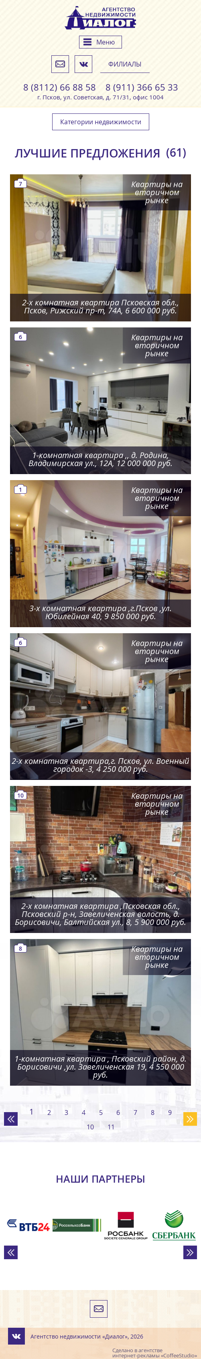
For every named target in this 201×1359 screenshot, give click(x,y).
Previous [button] (11, 1252)
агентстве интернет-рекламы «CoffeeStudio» (154, 1353)
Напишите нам (60, 64)
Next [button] (190, 1252)
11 (111, 1127)
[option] (28, 1225)
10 (90, 1127)
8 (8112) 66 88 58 (59, 87)
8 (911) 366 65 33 (142, 87)
